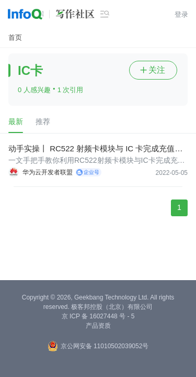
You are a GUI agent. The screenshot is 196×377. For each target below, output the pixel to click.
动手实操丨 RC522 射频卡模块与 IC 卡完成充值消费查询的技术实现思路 (95, 149)
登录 (181, 14)
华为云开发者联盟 (47, 172)
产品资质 (98, 325)
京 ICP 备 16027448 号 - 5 (98, 316)
